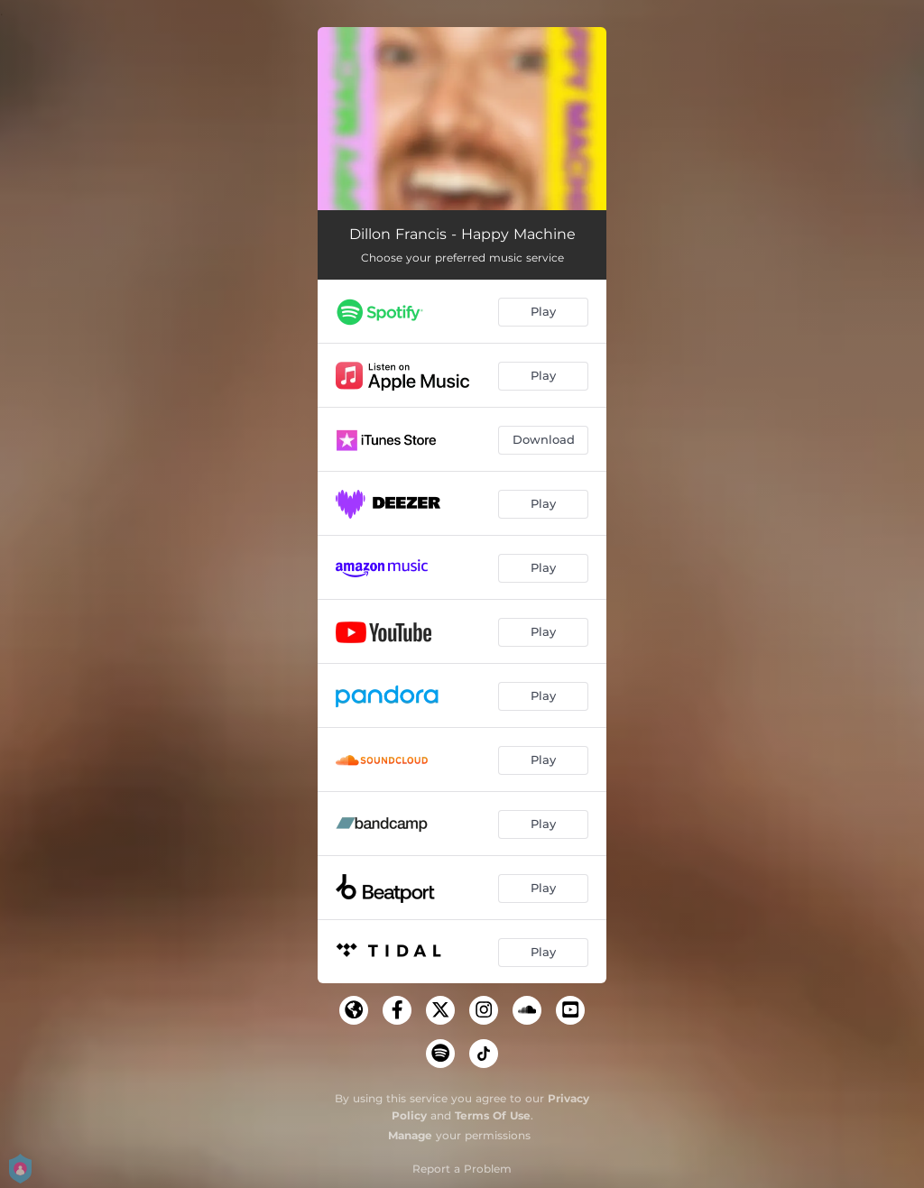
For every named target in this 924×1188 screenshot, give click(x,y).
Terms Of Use (493, 1115)
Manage (410, 1135)
